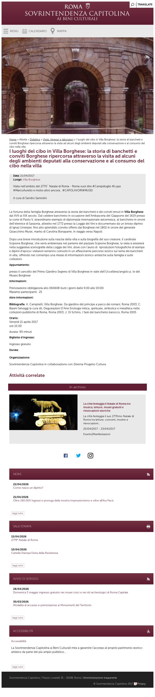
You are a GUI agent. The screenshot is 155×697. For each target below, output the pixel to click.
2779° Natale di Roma (24, 540)
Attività (23, 139)
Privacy (141, 683)
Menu (14, 31)
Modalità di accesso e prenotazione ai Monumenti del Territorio (52, 605)
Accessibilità (18, 641)
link (144, 439)
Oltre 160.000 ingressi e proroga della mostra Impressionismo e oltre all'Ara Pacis (63, 500)
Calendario (38, 31)
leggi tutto (17, 513)
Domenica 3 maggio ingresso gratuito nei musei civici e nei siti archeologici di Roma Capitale (70, 592)
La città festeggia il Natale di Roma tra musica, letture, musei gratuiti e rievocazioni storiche (106, 407)
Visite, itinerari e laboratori (58, 139)
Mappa (61, 31)
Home (12, 139)
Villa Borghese (31, 179)
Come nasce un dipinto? (28, 487)
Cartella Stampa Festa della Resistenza (34, 553)
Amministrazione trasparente (100, 677)
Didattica (35, 139)
